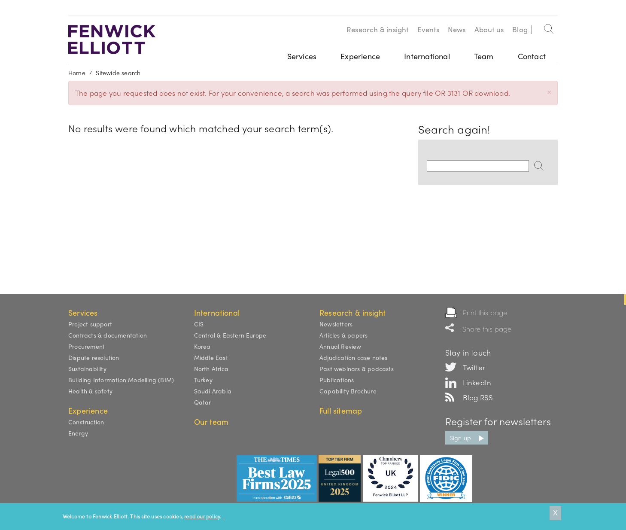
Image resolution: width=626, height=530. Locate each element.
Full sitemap (340, 410)
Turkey (203, 379)
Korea (202, 346)
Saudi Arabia (212, 391)
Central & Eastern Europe (230, 335)
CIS (199, 324)
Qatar (202, 402)
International (427, 56)
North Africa (211, 368)
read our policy (202, 516)
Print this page (484, 312)
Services (302, 56)
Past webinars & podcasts (356, 368)
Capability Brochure (348, 391)
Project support (90, 324)
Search (549, 27)
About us (489, 29)
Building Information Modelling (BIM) (121, 379)
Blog (520, 29)
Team (484, 56)
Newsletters (336, 324)
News (457, 29)
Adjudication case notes (353, 357)
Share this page (487, 329)
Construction (86, 421)
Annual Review (340, 346)
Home (76, 72)
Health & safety (90, 391)
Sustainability (87, 368)
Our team (211, 421)
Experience (360, 56)
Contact (532, 56)
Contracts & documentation (107, 335)
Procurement (86, 346)
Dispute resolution (93, 357)
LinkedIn (477, 382)
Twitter (474, 367)
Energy (78, 433)
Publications (336, 379)
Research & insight (377, 29)
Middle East (211, 357)
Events (428, 29)
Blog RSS (478, 397)
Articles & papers (343, 335)
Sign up (460, 437)
